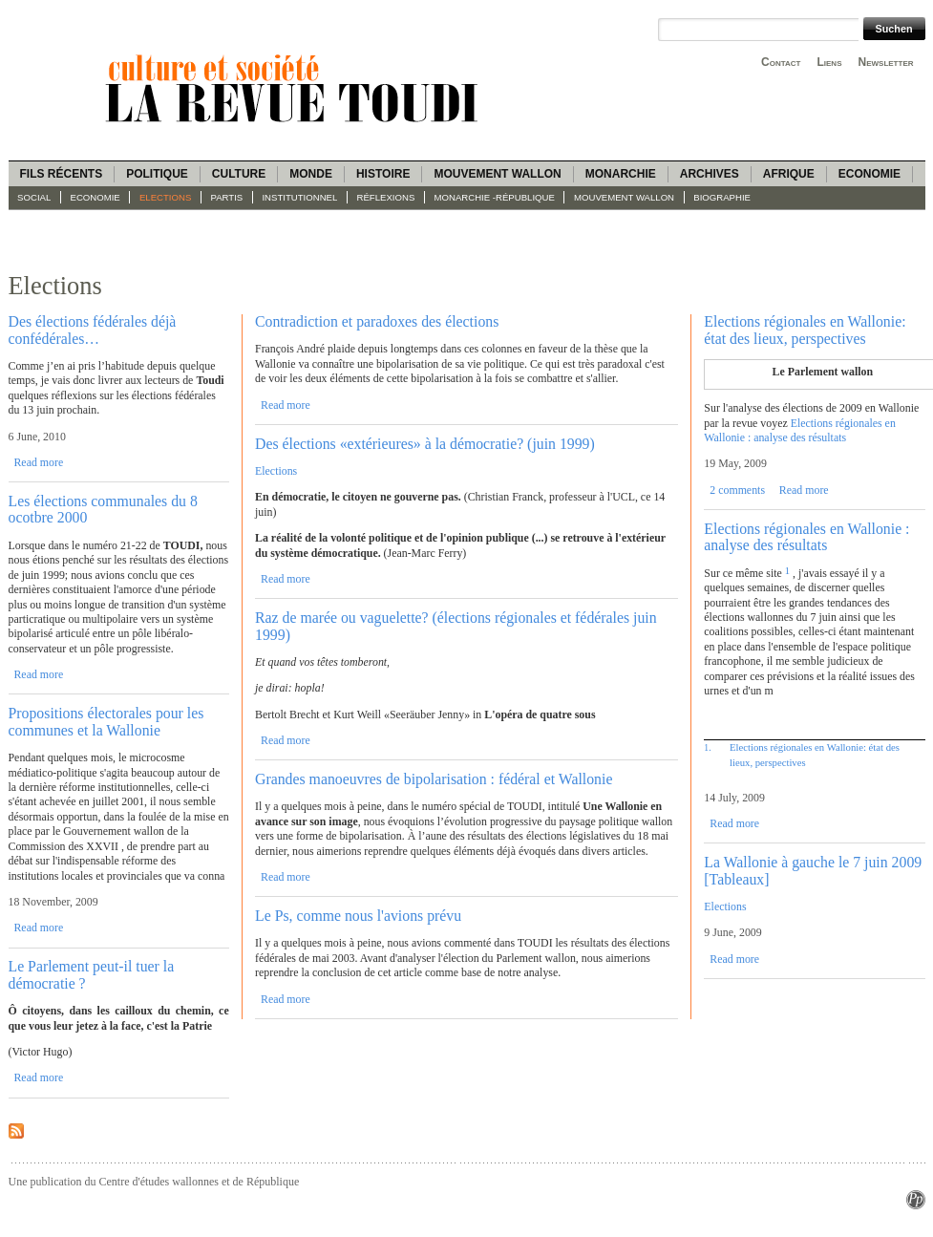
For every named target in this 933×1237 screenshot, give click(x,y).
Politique (157, 174)
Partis (227, 197)
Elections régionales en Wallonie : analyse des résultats (799, 430)
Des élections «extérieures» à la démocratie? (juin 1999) (425, 444)
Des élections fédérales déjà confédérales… (93, 329)
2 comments (737, 490)
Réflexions (386, 197)
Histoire (383, 174)
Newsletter (886, 62)
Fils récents (61, 174)
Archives (709, 174)
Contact (780, 62)
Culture (238, 174)
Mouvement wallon (497, 174)
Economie (869, 174)
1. (707, 747)
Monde (310, 174)
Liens (828, 62)
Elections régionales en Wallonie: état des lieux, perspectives (804, 329)
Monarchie (620, 174)
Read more (38, 462)
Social (34, 197)
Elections (165, 197)
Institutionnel (299, 197)
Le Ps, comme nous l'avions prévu (358, 915)
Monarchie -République (495, 197)
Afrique (789, 174)
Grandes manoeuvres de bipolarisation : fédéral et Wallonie (433, 779)
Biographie (722, 197)
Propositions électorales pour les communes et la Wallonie (106, 721)
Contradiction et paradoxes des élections (376, 321)
